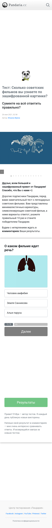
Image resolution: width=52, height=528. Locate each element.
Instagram (19, 514)
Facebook (10, 514)
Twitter (43, 514)
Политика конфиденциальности (26, 521)
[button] (49, 148)
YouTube (27, 514)
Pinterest (35, 514)
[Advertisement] (26, 36)
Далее (26, 332)
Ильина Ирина (14, 118)
